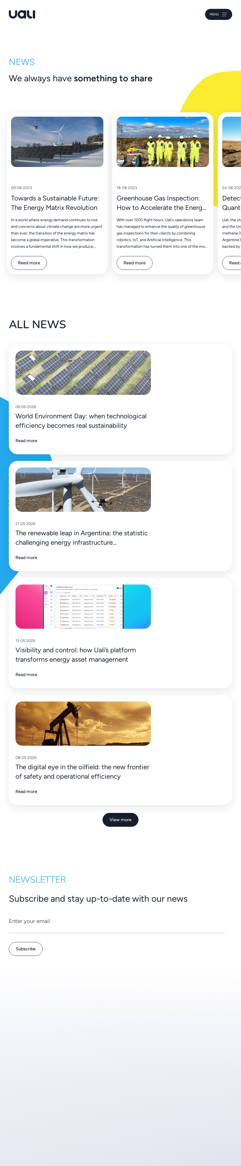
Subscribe (26, 948)
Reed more (29, 262)
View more (120, 819)
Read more (26, 440)
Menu (218, 14)
